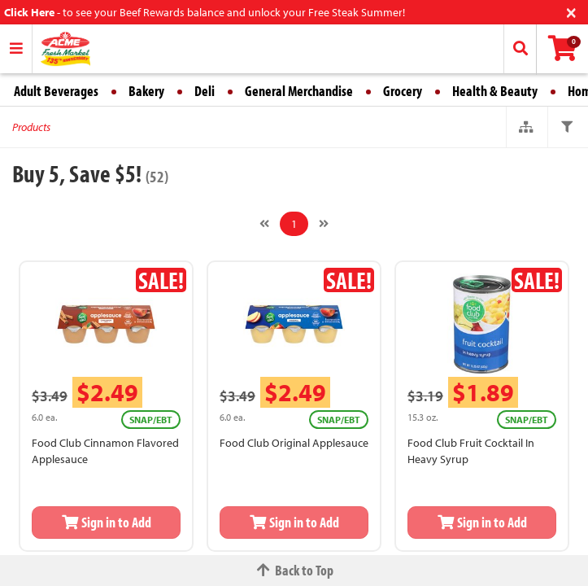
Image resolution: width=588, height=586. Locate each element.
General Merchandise (299, 90)
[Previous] (264, 224)
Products (31, 127)
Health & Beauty (495, 90)
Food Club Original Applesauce (294, 442)
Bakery (146, 90)
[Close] (571, 11)
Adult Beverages (56, 90)
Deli (204, 90)
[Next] (323, 224)
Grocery (402, 90)
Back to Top (294, 570)
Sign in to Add (106, 522)
